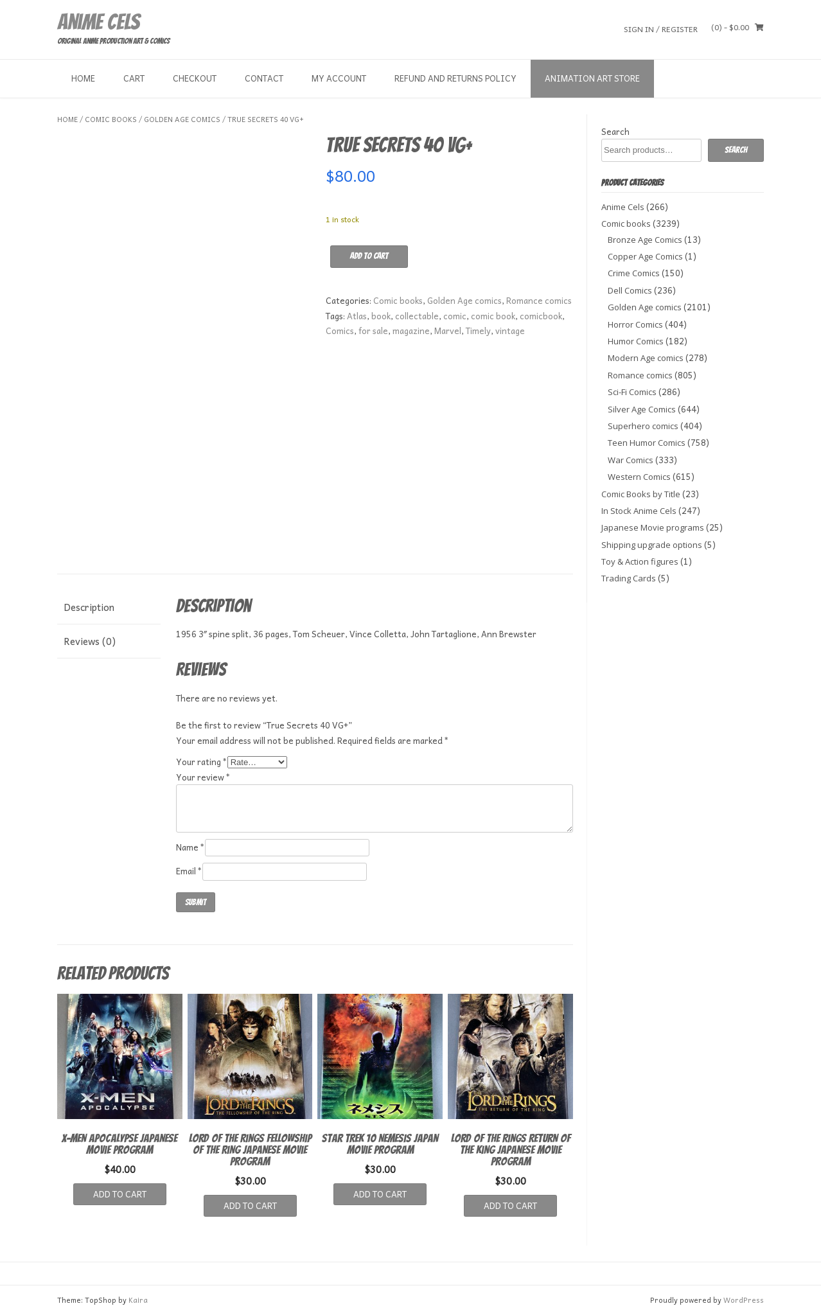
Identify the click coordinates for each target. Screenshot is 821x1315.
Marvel (447, 330)
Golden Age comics (182, 119)
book (381, 315)
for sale (373, 330)
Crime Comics (634, 273)
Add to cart (369, 256)
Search (615, 131)
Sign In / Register (661, 28)
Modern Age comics (646, 358)
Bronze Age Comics (645, 239)
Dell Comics (630, 290)
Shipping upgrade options (651, 545)
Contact (264, 78)
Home (83, 78)
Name (190, 847)
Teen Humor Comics (646, 442)
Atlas (357, 315)
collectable (417, 315)
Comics (340, 330)
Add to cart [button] (119, 1194)
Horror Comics (635, 324)
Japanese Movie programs (652, 527)
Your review (203, 777)
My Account (339, 78)
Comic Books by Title (640, 494)
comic (454, 315)
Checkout (194, 78)
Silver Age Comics (642, 409)
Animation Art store (592, 78)
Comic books (111, 119)
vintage (510, 330)
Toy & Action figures (639, 561)
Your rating (201, 761)
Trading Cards (628, 578)
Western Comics (639, 476)
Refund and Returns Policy (455, 78)
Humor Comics (636, 341)
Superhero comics (643, 426)
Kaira (138, 1299)
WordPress (743, 1299)
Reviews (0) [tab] (90, 641)
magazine (411, 330)
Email (189, 871)
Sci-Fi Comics (632, 392)
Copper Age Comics (645, 256)
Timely (478, 330)
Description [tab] (89, 607)
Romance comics (539, 300)
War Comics (630, 460)
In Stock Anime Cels (638, 510)
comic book (493, 315)
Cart (134, 78)
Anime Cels (98, 21)
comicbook (541, 315)
